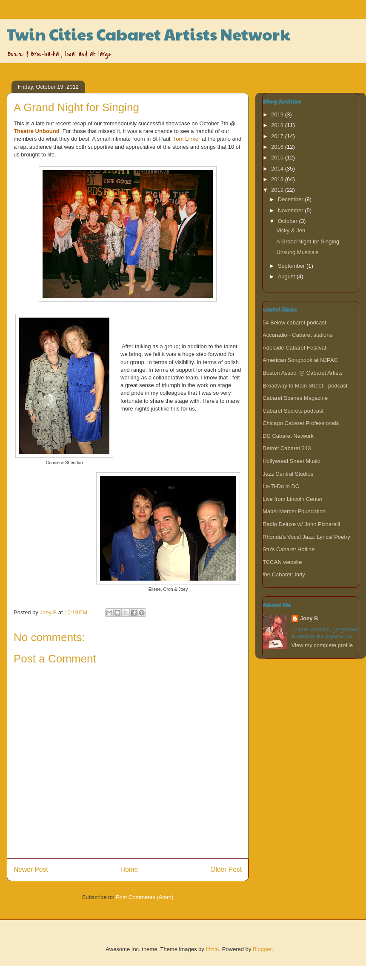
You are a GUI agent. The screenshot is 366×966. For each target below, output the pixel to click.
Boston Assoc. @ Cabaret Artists (303, 373)
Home (129, 869)
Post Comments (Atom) (144, 897)
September (292, 266)
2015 (278, 157)
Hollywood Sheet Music (291, 461)
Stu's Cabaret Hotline (289, 549)
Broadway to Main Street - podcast (305, 385)
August (287, 276)
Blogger (262, 949)
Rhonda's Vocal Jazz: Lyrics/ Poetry (306, 537)
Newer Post (31, 869)
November (291, 210)
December (291, 199)
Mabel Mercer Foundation (294, 511)
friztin (212, 949)
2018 (278, 125)
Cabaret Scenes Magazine (295, 398)
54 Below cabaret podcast (294, 322)
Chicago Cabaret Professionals (301, 423)
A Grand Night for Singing (307, 241)
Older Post (226, 869)
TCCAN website (282, 562)
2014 (278, 168)
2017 (278, 136)
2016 (278, 147)
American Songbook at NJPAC (300, 360)
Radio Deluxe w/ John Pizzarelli (301, 524)
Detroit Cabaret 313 (287, 448)
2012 (278, 190)
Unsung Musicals (297, 252)
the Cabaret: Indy (284, 574)
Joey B (309, 618)
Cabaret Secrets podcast (293, 411)
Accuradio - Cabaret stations (297, 335)
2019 (278, 114)
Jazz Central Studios (288, 474)
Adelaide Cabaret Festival (294, 347)
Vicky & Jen (290, 230)
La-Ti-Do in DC (281, 486)
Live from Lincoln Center (293, 499)
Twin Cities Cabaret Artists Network (148, 34)
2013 (278, 179)
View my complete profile (322, 645)
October (288, 221)
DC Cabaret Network (288, 436)
